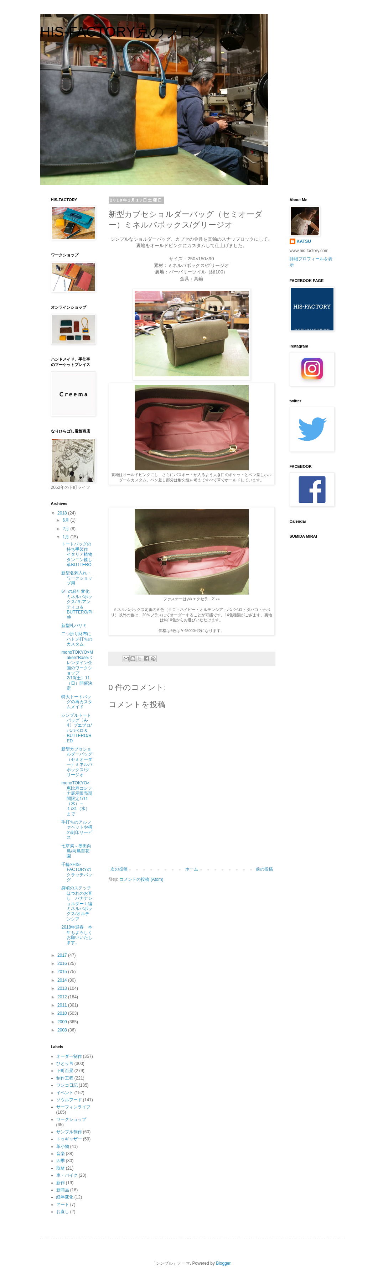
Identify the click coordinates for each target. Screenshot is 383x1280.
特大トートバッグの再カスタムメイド (76, 702)
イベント (64, 1092)
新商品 (62, 1189)
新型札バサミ (74, 625)
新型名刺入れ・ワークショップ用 (76, 578)
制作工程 (64, 1078)
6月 (66, 520)
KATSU (304, 241)
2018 (62, 513)
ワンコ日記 (67, 1085)
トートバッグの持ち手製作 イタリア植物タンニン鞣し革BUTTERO (76, 554)
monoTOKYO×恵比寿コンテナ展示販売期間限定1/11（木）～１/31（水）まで (76, 798)
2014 (62, 980)
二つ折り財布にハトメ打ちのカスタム (76, 639)
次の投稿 (119, 869)
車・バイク (67, 1175)
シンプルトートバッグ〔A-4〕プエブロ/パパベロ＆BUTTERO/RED (76, 728)
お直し (62, 1211)
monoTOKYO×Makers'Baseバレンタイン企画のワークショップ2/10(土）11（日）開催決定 (77, 670)
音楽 (60, 1153)
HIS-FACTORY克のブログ (124, 32)
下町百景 (64, 1070)
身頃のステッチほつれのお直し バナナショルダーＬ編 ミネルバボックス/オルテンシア (79, 903)
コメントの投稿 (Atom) (141, 879)
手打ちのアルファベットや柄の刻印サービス (76, 830)
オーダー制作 (69, 1056)
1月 (66, 536)
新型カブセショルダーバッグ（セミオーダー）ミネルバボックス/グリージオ (76, 762)
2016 (62, 963)
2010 (62, 1013)
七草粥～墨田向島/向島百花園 (76, 851)
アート (62, 1204)
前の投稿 (264, 869)
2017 (62, 955)
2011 (62, 1005)
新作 (60, 1182)
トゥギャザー (69, 1139)
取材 (60, 1168)
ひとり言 (64, 1063)
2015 (62, 971)
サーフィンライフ (73, 1106)
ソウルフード (69, 1099)
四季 (60, 1160)
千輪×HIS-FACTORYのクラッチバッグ (76, 872)
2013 (62, 988)
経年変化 (64, 1197)
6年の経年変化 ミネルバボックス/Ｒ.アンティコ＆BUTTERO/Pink (77, 604)
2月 (66, 528)
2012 (62, 996)
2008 (62, 1030)
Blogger (223, 1263)
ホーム (191, 869)
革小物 (62, 1146)
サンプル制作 (69, 1131)
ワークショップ (71, 1119)
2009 (62, 1021)
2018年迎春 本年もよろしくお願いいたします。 (76, 935)
